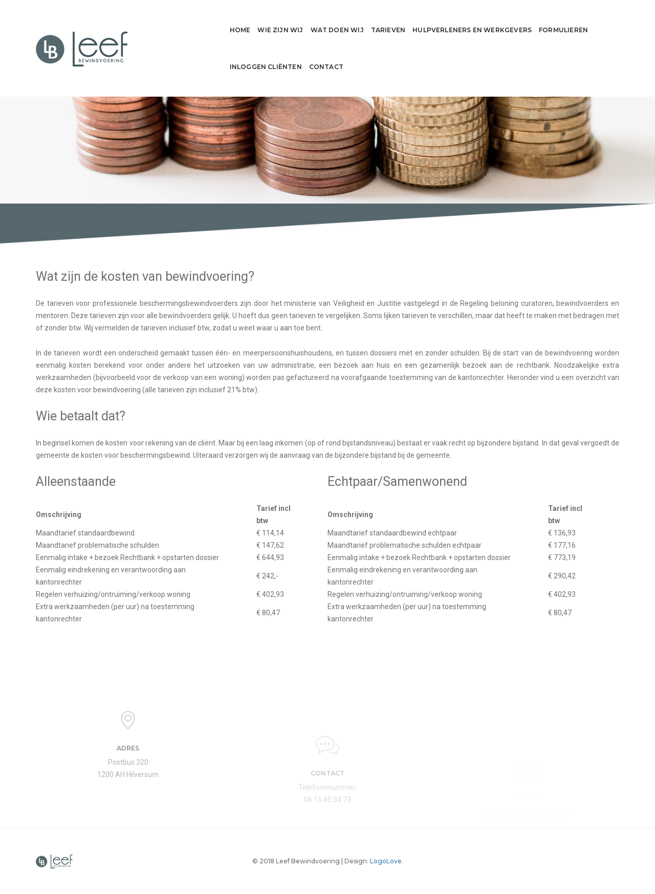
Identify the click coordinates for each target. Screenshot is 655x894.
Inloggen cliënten (542, 20)
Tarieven (298, 20)
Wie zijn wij (190, 20)
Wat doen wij (247, 20)
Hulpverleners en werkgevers (382, 20)
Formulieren (473, 20)
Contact (602, 20)
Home (150, 20)
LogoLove (386, 861)
